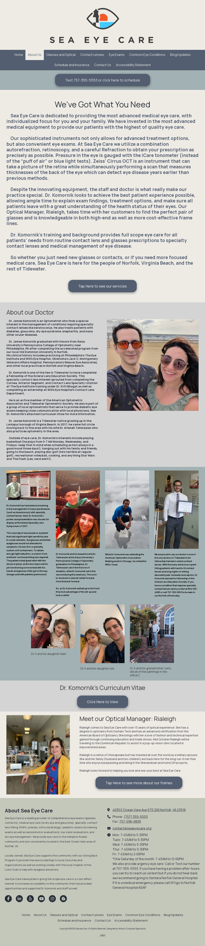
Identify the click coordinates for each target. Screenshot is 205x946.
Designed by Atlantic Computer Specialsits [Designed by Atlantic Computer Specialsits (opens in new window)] (126, 928)
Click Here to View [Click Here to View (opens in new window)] (102, 701)
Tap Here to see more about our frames (139, 782)
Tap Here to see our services (102, 286)
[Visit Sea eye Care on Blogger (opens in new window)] (63, 898)
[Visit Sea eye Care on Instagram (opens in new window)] (52, 898)
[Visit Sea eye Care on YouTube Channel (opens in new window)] (41, 898)
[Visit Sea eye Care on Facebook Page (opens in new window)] (8, 898)
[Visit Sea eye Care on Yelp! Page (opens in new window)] (30, 898)
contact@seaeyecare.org (132, 828)
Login (102, 935)
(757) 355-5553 (136, 816)
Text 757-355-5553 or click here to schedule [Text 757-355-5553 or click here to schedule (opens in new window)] (102, 80)
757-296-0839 (130, 821)
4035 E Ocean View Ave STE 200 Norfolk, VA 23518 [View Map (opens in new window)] (149, 810)
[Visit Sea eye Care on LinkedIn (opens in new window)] (19, 898)
